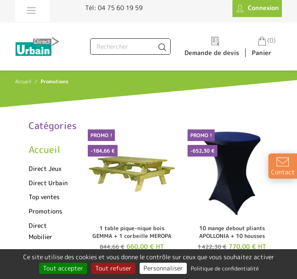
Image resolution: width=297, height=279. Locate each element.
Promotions (45, 211)
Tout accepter (63, 268)
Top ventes (44, 197)
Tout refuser (113, 268)
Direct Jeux (45, 168)
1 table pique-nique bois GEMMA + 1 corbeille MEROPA (131, 231)
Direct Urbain (48, 183)
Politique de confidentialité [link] (225, 268)
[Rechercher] (130, 46)
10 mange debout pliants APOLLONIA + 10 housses (232, 231)
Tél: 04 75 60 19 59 (114, 8)
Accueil (44, 149)
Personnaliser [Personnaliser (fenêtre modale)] (163, 268)
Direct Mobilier (40, 231)
